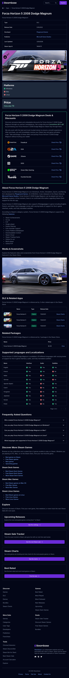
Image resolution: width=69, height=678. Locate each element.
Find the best (35, 576)
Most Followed (40, 599)
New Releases (40, 603)
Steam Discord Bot (9, 649)
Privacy (20, 674)
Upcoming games (12, 464)
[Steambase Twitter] (41, 656)
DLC (4, 595)
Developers (7, 629)
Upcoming (38, 606)
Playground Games (42, 32)
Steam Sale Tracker (41, 618)
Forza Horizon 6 (21, 326)
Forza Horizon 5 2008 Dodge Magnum (23, 8)
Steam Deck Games (42, 610)
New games (10, 461)
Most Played (39, 595)
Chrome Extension (9, 645)
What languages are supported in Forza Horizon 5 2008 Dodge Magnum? (34, 440)
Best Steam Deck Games (14, 471)
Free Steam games (12, 459)
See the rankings (34, 525)
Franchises (6, 636)
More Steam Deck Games (14, 475)
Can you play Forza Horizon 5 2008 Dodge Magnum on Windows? (34, 425)
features (11, 214)
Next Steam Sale (8, 656)
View (63, 346)
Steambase (37, 649)
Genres (5, 618)
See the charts (34, 559)
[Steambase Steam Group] (38, 656)
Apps (7, 8)
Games (5, 592)
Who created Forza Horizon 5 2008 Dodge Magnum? (34, 420)
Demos (5, 599)
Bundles (5, 603)
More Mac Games (12, 487)
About (40, 674)
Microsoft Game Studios (44, 37)
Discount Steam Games (43, 622)
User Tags (6, 626)
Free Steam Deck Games (14, 473)
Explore (63, 3)
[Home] (3, 8)
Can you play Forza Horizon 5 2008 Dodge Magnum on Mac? (34, 430)
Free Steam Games (41, 626)
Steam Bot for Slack (9, 652)
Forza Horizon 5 (21, 314)
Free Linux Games (12, 497)
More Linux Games (12, 499)
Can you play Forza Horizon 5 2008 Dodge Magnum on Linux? (34, 435)
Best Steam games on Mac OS (16, 483)
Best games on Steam (13, 457)
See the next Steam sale (34, 542)
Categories (6, 622)
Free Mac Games (11, 485)
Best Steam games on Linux (15, 495)
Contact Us (47, 674)
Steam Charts (60, 314)
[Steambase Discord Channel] (35, 656)
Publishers (6, 633)
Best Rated (38, 592)
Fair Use (33, 674)
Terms (27, 674)
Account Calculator (9, 659)
